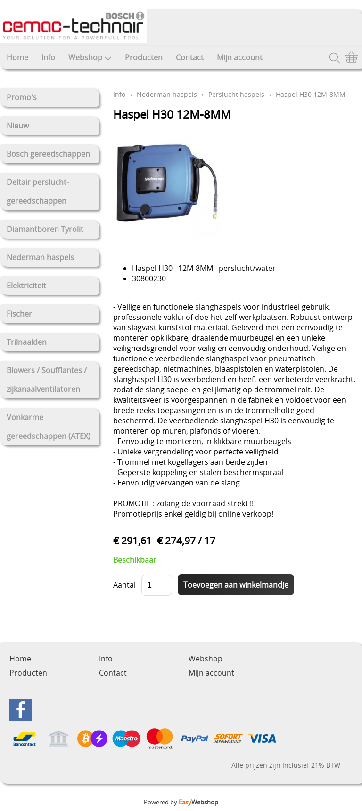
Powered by (181, 802)
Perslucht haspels (236, 94)
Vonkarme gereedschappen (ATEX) (48, 426)
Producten (144, 57)
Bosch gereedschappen (48, 154)
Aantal (124, 585)
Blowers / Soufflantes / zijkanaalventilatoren (47, 379)
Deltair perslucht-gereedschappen (38, 191)
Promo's (22, 97)
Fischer (19, 314)
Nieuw (18, 125)
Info (48, 57)
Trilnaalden (27, 342)
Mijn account (240, 57)
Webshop (90, 57)
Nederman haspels (40, 257)
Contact (190, 57)
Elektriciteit (26, 285)
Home (17, 57)
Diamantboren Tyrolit (45, 229)
